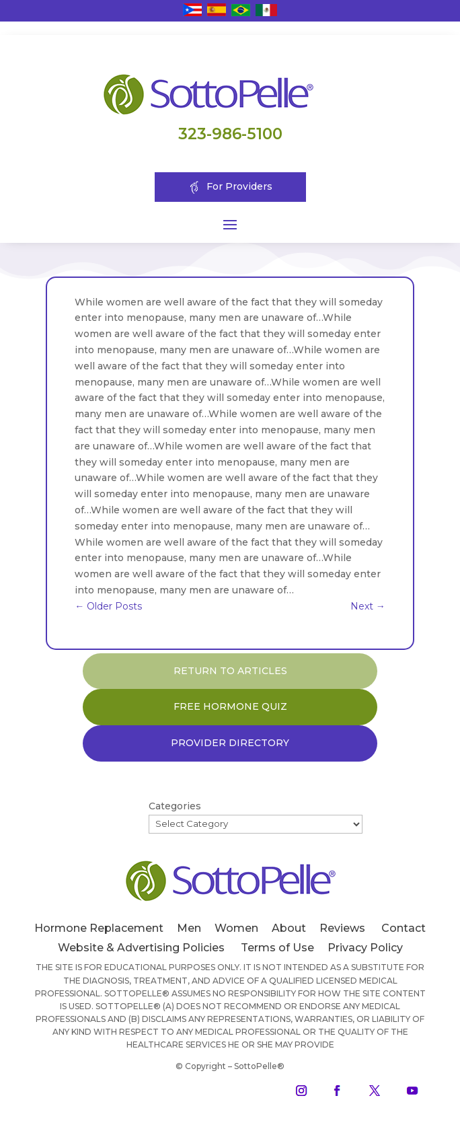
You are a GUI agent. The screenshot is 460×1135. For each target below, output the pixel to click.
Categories (175, 806)
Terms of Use (277, 947)
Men (189, 928)
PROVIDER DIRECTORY (230, 743)
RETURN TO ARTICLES (230, 671)
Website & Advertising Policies (141, 947)
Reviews (342, 928)
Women (236, 928)
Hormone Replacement (98, 928)
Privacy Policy (365, 947)
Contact (403, 928)
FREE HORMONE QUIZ (230, 706)
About (289, 928)
